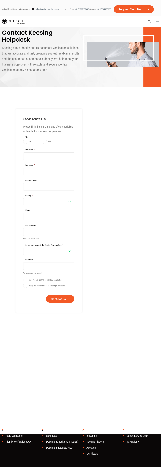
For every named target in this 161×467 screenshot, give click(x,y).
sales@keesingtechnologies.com (47, 9)
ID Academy (132, 442)
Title (26, 137)
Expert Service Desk (136, 436)
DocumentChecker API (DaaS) (61, 442)
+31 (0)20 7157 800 (104, 9)
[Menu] (156, 21)
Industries (91, 436)
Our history (91, 453)
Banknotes (51, 436)
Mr (30, 142)
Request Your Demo (132, 9)
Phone (27, 207)
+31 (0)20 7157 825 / (82, 9)
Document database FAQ (58, 448)
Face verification (14, 436)
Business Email (31, 221)
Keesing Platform (94, 442)
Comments (29, 254)
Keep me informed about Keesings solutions (47, 279)
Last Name (30, 164)
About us (90, 448)
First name (30, 150)
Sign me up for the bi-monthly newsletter (45, 273)
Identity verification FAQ (17, 442)
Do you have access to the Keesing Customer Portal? (44, 240)
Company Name (32, 178)
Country (29, 192)
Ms (49, 142)
